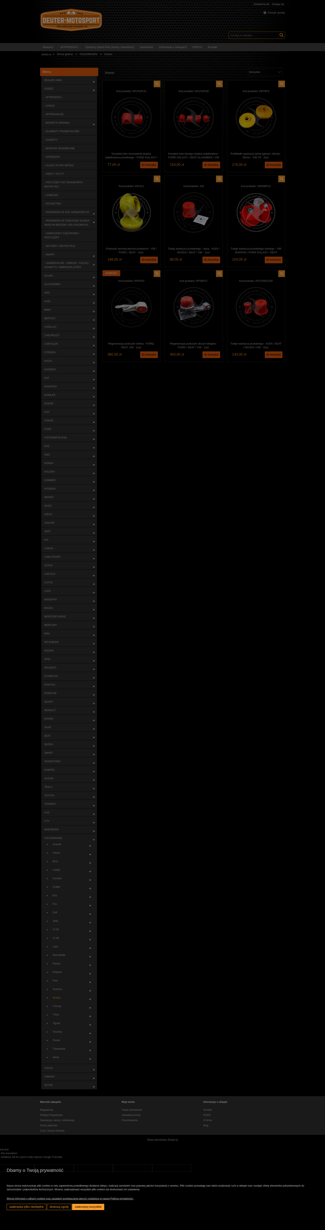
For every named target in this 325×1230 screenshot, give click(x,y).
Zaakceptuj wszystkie (88, 1206)
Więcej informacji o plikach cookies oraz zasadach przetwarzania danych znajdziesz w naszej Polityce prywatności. (70, 1198)
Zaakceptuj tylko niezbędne (26, 1206)
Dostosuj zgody (59, 1206)
